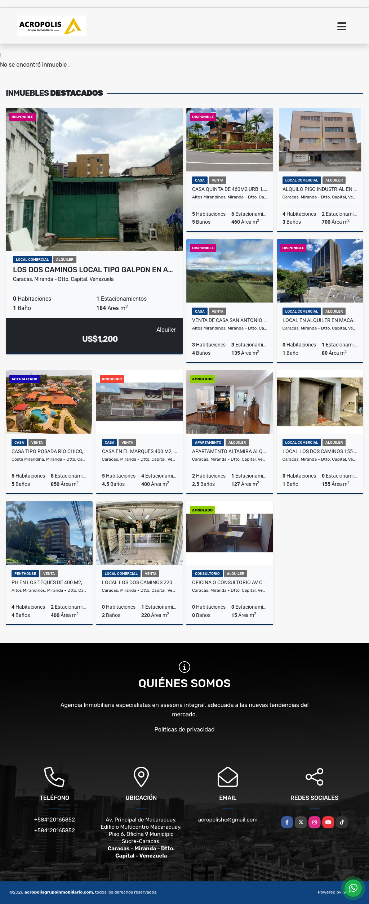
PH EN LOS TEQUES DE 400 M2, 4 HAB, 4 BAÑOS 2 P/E (49, 582)
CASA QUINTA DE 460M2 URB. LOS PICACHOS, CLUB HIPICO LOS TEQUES (229, 189)
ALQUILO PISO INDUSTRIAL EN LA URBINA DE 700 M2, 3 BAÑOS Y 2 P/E (320, 189)
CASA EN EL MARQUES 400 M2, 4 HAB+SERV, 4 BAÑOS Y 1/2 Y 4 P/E (139, 451)
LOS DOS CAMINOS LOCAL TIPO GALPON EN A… (93, 269)
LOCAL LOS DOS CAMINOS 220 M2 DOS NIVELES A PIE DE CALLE (139, 582)
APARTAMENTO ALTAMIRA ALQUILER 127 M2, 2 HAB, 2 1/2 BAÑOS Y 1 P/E (229, 451)
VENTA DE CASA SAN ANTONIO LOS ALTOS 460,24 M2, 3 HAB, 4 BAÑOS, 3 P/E (229, 320)
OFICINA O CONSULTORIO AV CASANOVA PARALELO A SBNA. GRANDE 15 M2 (229, 582)
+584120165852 (54, 819)
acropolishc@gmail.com (228, 819)
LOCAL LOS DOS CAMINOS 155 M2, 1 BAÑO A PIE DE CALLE (320, 451)
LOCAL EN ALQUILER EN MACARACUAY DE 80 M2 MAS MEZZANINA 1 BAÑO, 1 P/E (320, 320)
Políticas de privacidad (185, 729)
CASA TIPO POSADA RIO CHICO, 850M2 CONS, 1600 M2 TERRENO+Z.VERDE (49, 451)
